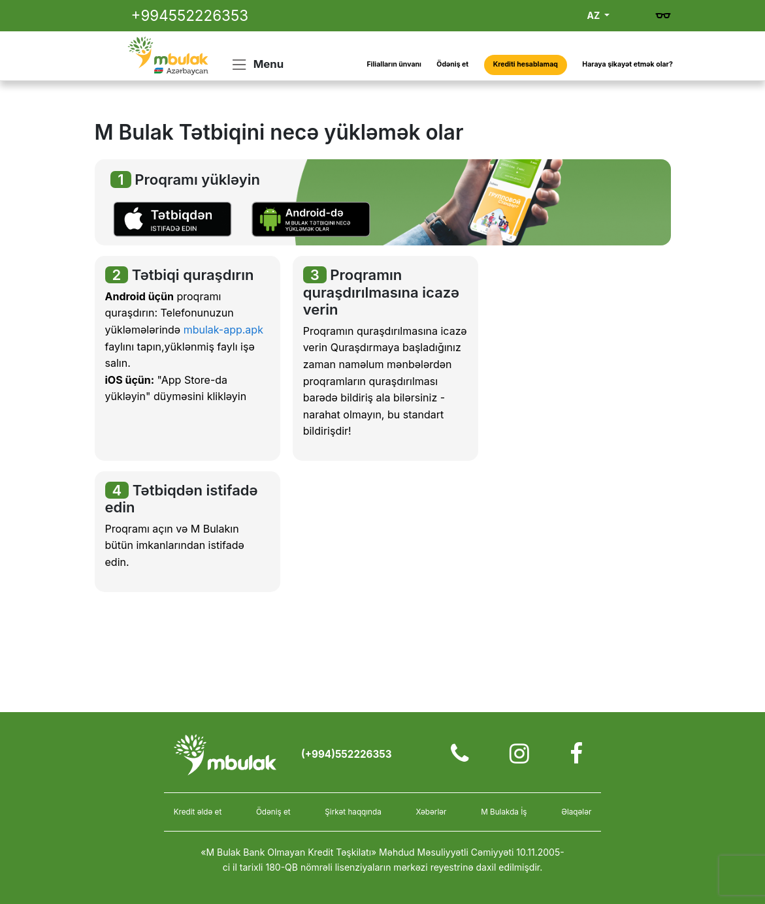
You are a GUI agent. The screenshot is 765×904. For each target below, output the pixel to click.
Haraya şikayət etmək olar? (627, 64)
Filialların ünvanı (393, 64)
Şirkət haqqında (353, 812)
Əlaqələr (576, 812)
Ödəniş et (452, 64)
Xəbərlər (430, 812)
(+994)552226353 (346, 754)
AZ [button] (594, 15)
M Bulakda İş (504, 812)
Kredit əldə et (198, 812)
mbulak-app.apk (223, 329)
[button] (172, 218)
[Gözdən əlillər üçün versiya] (663, 15)
